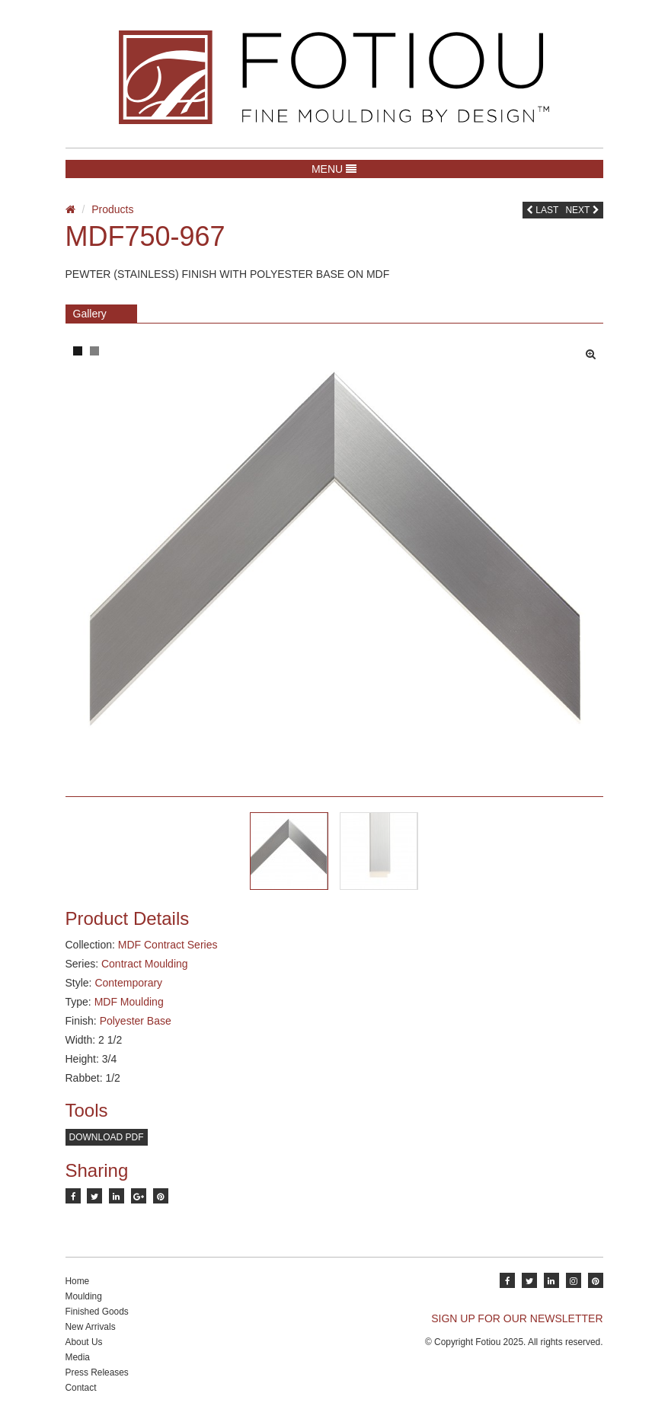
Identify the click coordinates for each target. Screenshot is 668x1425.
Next (582, 210)
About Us (84, 1342)
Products (112, 209)
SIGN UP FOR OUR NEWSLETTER (516, 1318)
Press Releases (97, 1372)
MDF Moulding (129, 1002)
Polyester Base (135, 1021)
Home (78, 1281)
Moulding (84, 1296)
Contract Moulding (144, 964)
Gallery (90, 314)
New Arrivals (91, 1326)
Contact (81, 1387)
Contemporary (128, 983)
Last (542, 210)
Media (78, 1357)
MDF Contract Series (168, 945)
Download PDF (106, 1137)
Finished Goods (97, 1311)
